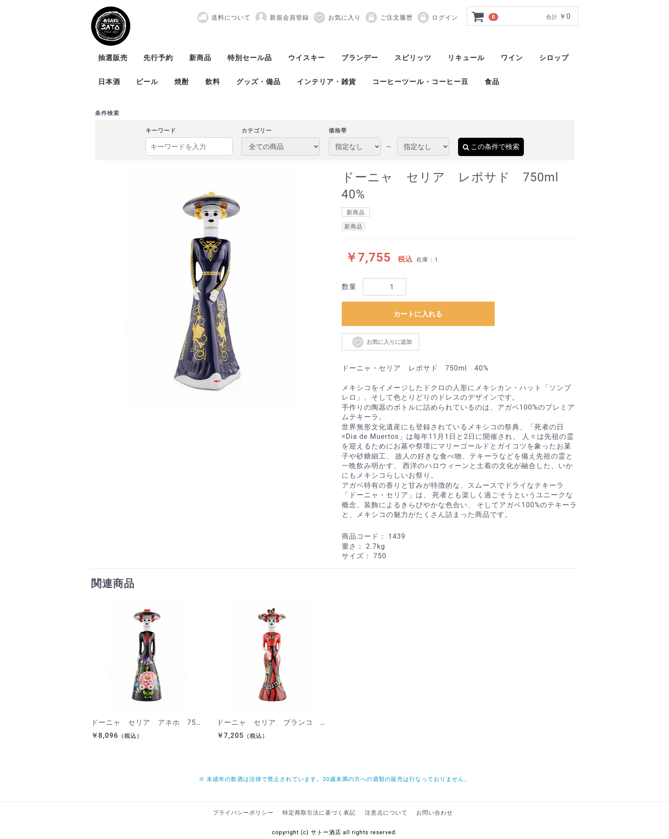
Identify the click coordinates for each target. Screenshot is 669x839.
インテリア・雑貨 (326, 82)
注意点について (386, 812)
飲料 (212, 82)
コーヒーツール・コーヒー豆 (420, 82)
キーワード (161, 130)
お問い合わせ (434, 812)
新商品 (200, 58)
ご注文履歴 (389, 17)
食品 (492, 82)
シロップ (554, 58)
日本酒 (109, 82)
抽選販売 (113, 58)
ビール (147, 82)
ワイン (512, 58)
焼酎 (181, 82)
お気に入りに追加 (381, 342)
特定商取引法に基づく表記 (319, 812)
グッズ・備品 (258, 82)
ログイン (437, 17)
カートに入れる (418, 314)
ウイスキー (306, 58)
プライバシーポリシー (243, 812)
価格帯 (338, 130)
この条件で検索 (491, 147)
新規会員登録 (282, 17)
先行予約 (158, 58)
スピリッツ (412, 58)
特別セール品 (250, 58)
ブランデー (359, 58)
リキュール (466, 58)
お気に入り (337, 17)
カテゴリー (256, 130)
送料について (231, 17)
